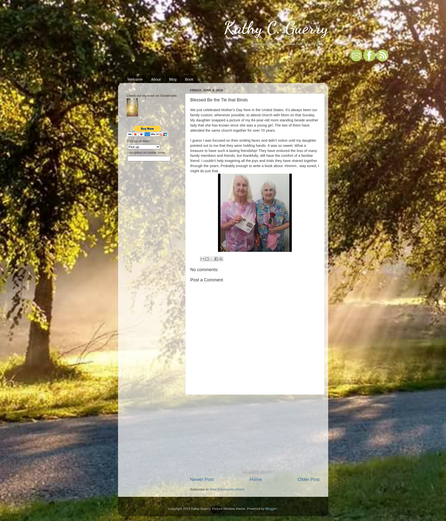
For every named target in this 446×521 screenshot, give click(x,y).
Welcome (134, 79)
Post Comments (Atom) (227, 489)
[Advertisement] (255, 435)
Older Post (308, 479)
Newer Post (202, 479)
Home (256, 479)
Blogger (271, 508)
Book (189, 79)
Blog (172, 79)
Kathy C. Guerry (276, 28)
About (156, 79)
